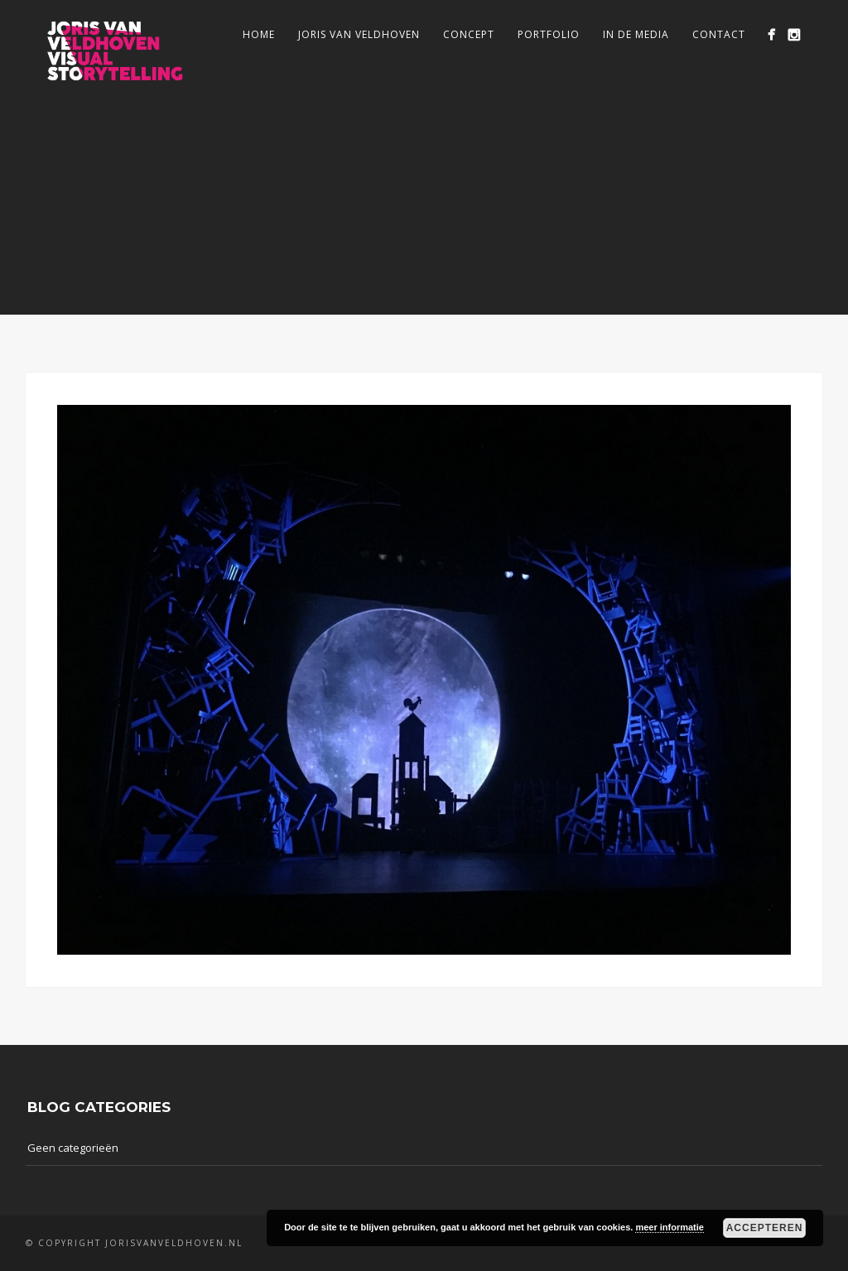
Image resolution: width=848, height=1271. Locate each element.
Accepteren (764, 1228)
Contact (718, 34)
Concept (468, 34)
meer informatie (669, 1227)
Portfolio (549, 34)
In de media (636, 34)
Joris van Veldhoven (359, 34)
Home (259, 34)
